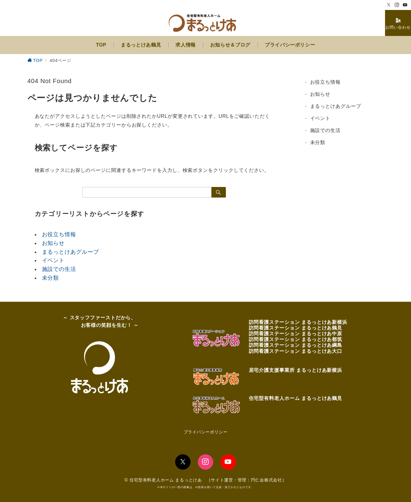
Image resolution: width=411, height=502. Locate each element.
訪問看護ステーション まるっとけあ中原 (295, 333)
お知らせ (53, 243)
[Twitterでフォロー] (389, 5)
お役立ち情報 (59, 234)
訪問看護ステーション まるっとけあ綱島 (295, 345)
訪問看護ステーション (275, 322)
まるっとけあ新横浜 (324, 322)
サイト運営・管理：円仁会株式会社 (246, 480)
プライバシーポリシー (206, 432)
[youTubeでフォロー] (228, 462)
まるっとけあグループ (70, 252)
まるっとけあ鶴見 (321, 327)
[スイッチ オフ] (398, 23)
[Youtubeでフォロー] (405, 5)
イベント (53, 260)
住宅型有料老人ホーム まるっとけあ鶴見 (295, 398)
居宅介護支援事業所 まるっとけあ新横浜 (295, 370)
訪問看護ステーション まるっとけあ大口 (295, 351)
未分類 (50, 278)
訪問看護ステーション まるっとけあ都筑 (295, 339)
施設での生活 (59, 269)
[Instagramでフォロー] (397, 5)
